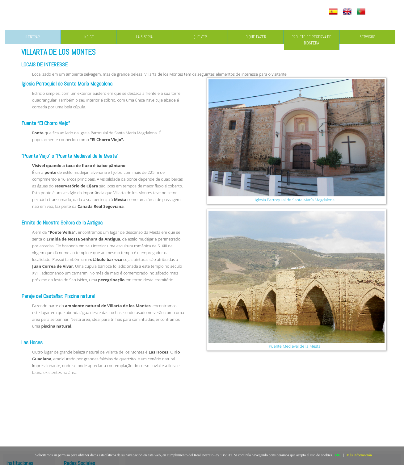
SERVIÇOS (367, 37)
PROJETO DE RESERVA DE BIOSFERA (311, 40)
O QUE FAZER (256, 37)
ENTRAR (33, 37)
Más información (359, 455)
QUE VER (200, 37)
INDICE (88, 37)
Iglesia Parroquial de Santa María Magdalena (295, 200)
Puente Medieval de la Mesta (294, 346)
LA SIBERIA (144, 37)
